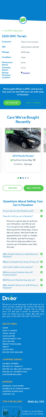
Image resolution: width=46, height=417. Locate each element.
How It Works (33, 103)
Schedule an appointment (16, 388)
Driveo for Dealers (12, 352)
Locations (7, 349)
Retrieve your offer (13, 386)
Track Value (8, 333)
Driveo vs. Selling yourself (17, 369)
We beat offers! (10, 363)
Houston (25, 73)
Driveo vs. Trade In (12, 366)
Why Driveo (8, 341)
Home (5, 328)
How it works (9, 330)
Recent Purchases (11, 344)
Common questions (12, 391)
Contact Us (8, 394)
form (9, 226)
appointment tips (11, 339)
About (5, 347)
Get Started (12, 103)
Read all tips (36, 401)
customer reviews (11, 374)
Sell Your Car (33, 188)
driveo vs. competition (14, 372)
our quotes (8, 336)
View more (12, 188)
